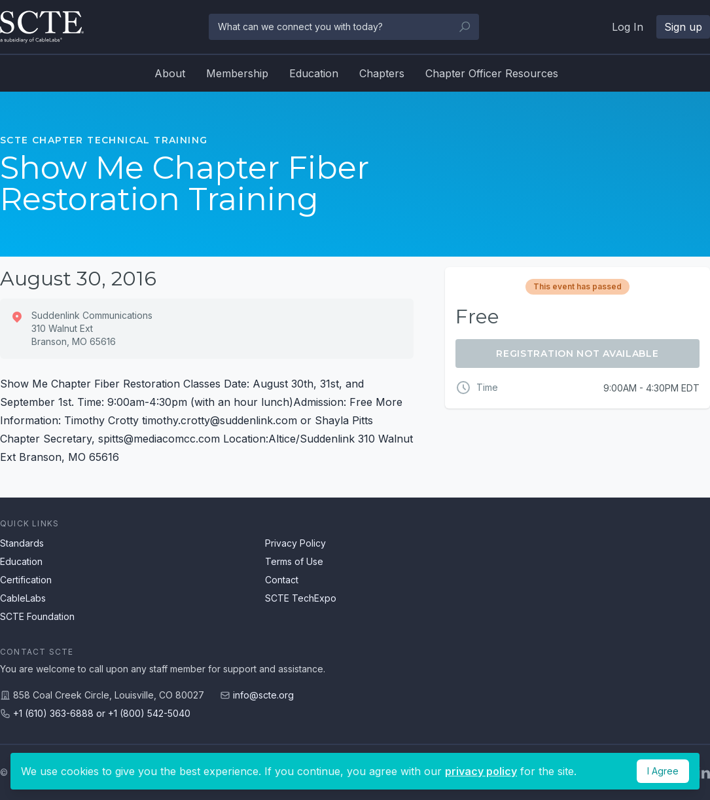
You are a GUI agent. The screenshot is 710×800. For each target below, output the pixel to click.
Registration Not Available (577, 353)
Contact (281, 579)
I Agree (663, 770)
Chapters (381, 73)
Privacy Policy (295, 543)
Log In (627, 26)
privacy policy (481, 771)
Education (313, 73)
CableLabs (23, 598)
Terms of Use (294, 561)
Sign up (683, 26)
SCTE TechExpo (300, 598)
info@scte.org (263, 694)
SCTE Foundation (37, 616)
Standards (22, 543)
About (169, 73)
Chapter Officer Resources (491, 73)
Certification (26, 579)
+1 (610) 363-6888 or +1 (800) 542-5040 (101, 713)
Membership (237, 73)
